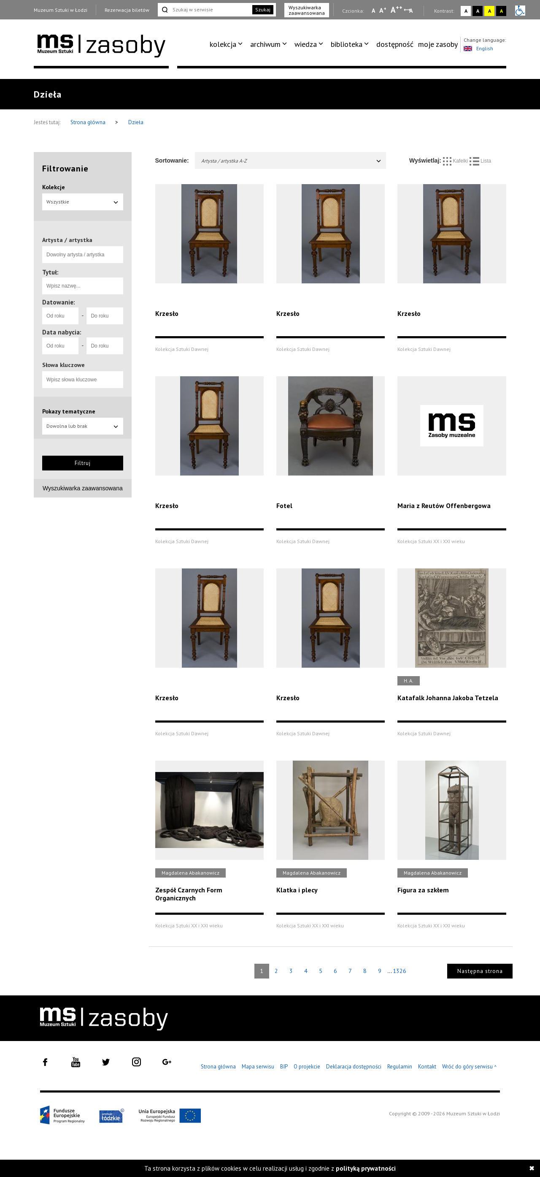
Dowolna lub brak (82, 426)
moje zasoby (438, 44)
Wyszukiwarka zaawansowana (307, 10)
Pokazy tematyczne (68, 411)
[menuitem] (228, 44)
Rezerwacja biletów (127, 10)
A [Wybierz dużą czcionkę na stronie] (396, 10)
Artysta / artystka (67, 240)
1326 (399, 971)
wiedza (305, 44)
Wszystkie (82, 201)
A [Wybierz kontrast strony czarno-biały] (477, 11)
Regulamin (399, 1066)
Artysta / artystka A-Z (291, 161)
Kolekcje (53, 187)
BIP (284, 1066)
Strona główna (88, 122)
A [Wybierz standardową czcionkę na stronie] (382, 10)
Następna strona (480, 971)
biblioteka (346, 44)
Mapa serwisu (258, 1066)
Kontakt (427, 1066)
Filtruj (83, 463)
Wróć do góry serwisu (469, 1067)
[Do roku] (104, 315)
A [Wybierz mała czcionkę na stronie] (373, 10)
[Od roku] (60, 315)
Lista (480, 161)
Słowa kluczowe (63, 365)
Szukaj (262, 9)
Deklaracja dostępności (353, 1066)
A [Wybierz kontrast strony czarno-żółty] (501, 11)
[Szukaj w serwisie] (204, 9)
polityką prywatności (366, 1168)
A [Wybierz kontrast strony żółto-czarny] (489, 11)
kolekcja (223, 44)
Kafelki (456, 161)
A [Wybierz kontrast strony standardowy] (465, 11)
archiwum (265, 44)
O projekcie (307, 1066)
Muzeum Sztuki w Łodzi (60, 10)
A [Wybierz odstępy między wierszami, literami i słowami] (411, 10)
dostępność (394, 44)
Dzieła (135, 122)
